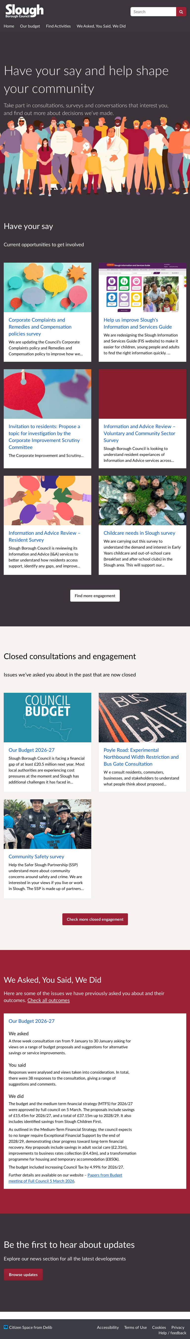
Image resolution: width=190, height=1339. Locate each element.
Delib (47, 1327)
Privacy (177, 1327)
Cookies (159, 1327)
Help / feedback (172, 1332)
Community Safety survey (36, 856)
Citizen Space (21, 1327)
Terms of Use (135, 1327)
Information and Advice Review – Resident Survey (45, 536)
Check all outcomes (48, 1000)
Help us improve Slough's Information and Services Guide (138, 323)
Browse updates (23, 1274)
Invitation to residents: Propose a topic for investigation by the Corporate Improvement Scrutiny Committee (44, 436)
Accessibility (108, 1327)
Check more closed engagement (95, 919)
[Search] (181, 11)
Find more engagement (95, 595)
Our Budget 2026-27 (32, 750)
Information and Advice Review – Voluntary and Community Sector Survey (140, 433)
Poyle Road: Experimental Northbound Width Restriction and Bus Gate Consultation (141, 757)
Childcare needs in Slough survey (139, 533)
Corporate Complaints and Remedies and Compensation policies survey (40, 326)
